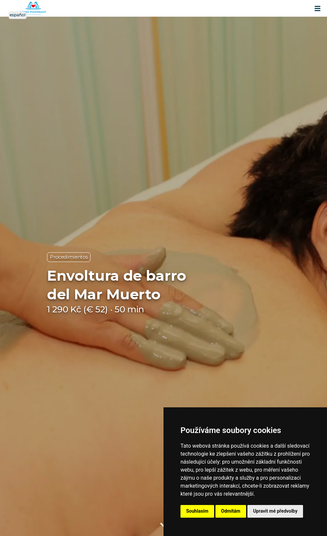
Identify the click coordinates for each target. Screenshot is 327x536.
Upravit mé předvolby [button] (275, 511)
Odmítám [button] (230, 511)
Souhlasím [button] (197, 511)
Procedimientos (69, 257)
